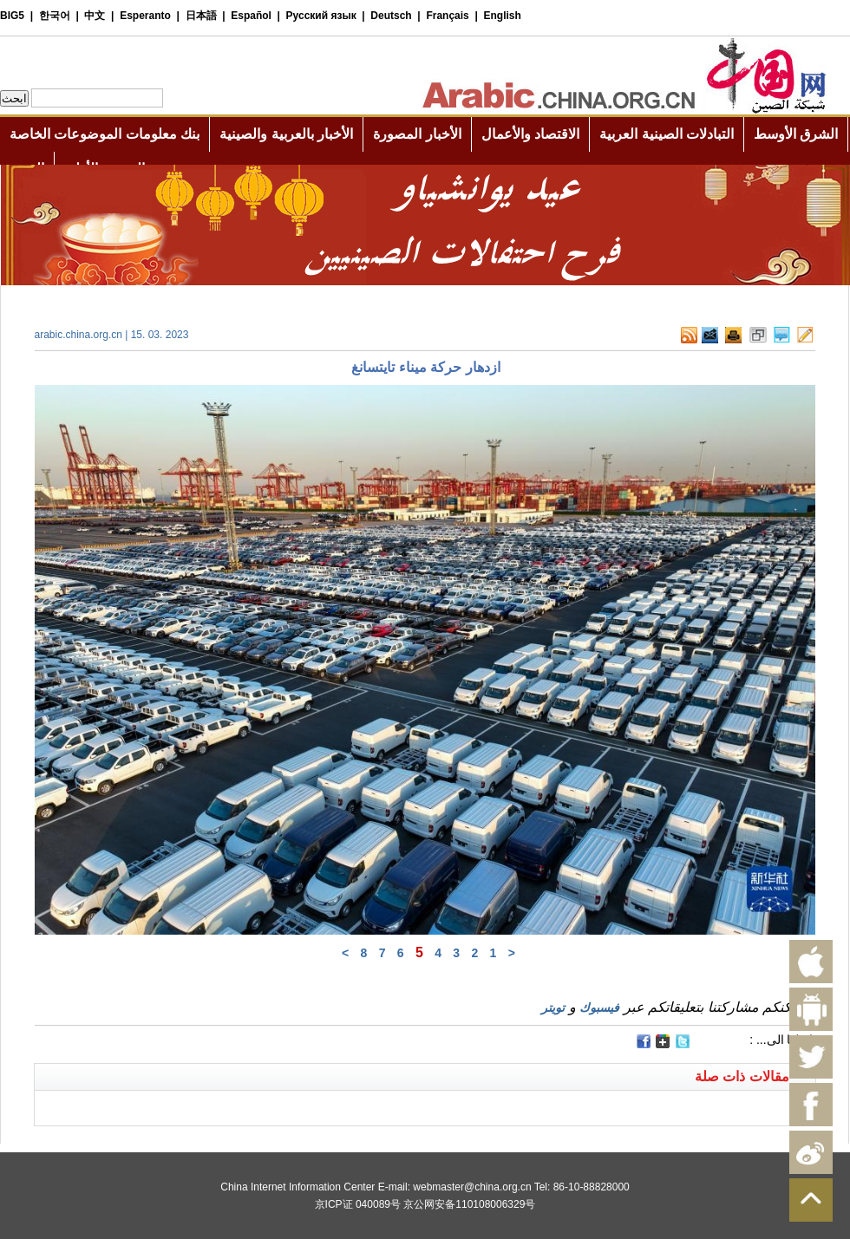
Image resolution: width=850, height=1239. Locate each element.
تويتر (553, 1007)
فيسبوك (599, 1007)
